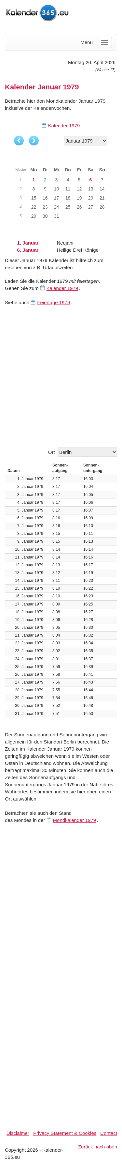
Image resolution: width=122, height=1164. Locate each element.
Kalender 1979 (64, 125)
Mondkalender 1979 (74, 820)
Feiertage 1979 (53, 302)
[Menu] (105, 42)
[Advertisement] (61, 376)
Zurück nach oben (97, 1146)
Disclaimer (18, 1133)
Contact (108, 1133)
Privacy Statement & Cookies (64, 1133)
